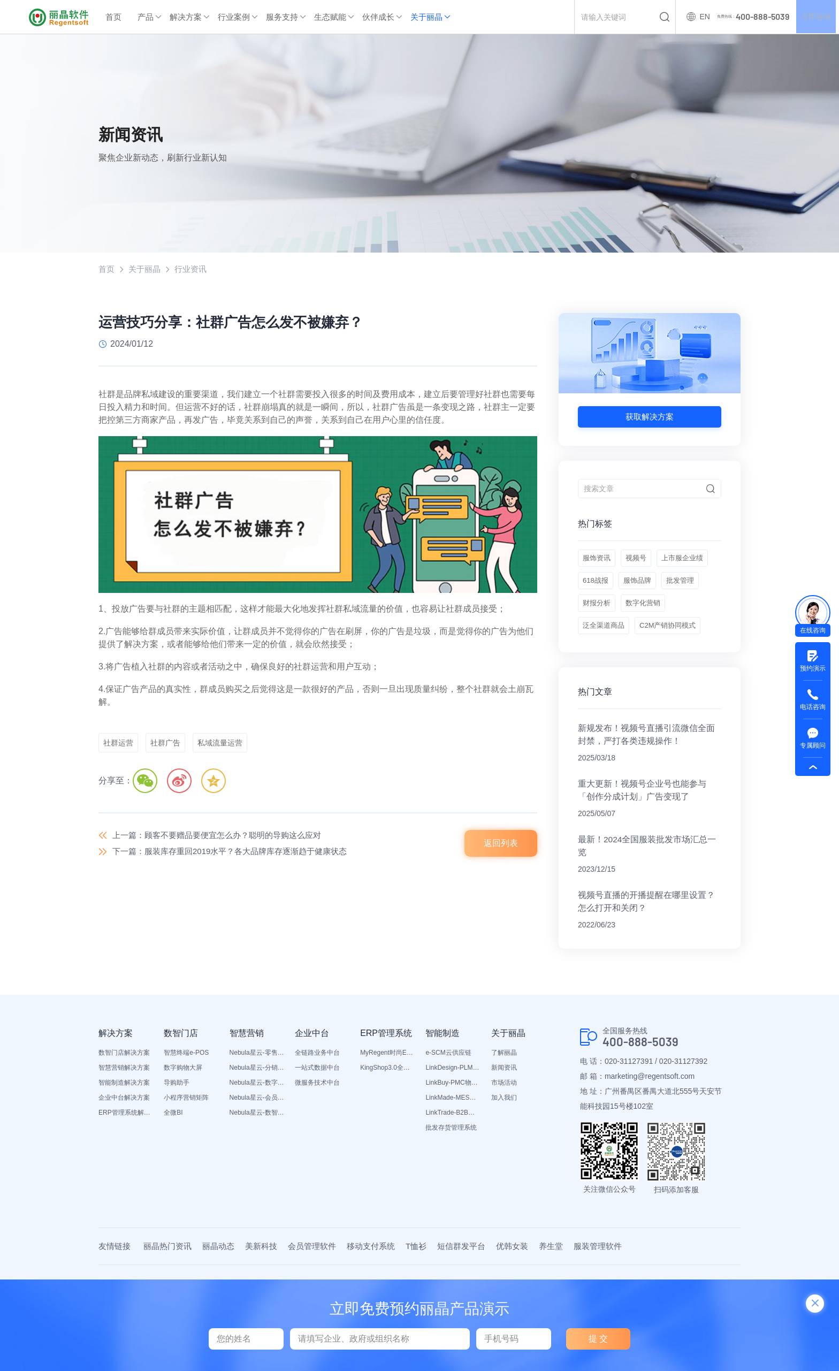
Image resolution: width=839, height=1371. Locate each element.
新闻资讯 (504, 1118)
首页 (113, 16)
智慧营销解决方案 (124, 1118)
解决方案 (186, 16)
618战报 (658, 588)
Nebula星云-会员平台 (257, 1148)
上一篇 (223, 836)
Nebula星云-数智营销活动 (257, 1163)
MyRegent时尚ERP (387, 1103)
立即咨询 (814, 17)
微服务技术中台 (317, 1133)
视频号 (641, 562)
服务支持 (282, 16)
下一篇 (237, 854)
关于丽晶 (426, 16)
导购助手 (176, 1133)
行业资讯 (195, 269)
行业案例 (234, 16)
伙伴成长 (378, 16)
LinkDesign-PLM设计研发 (452, 1118)
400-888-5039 (643, 1092)
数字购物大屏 (183, 1118)
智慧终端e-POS (186, 1103)
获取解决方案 (649, 417)
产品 (146, 16)
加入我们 (504, 1148)
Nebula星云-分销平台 (257, 1118)
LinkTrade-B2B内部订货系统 (452, 1163)
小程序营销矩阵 (186, 1148)
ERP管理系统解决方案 (125, 1163)
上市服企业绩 (605, 588)
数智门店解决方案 (124, 1103)
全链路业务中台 (317, 1103)
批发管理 (645, 615)
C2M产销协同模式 (613, 669)
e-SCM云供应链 (448, 1103)
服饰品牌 (598, 615)
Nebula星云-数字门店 (257, 1133)
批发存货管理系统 (451, 1178)
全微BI (173, 1163)
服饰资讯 (598, 562)
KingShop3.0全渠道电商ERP (387, 1118)
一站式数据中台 (317, 1118)
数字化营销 (601, 642)
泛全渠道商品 (659, 642)
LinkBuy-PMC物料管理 (452, 1133)
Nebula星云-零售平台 (257, 1103)
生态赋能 (330, 16)
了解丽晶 (504, 1103)
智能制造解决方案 (124, 1133)
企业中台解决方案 (124, 1148)
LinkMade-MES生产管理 (452, 1148)
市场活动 (504, 1133)
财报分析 (692, 615)
